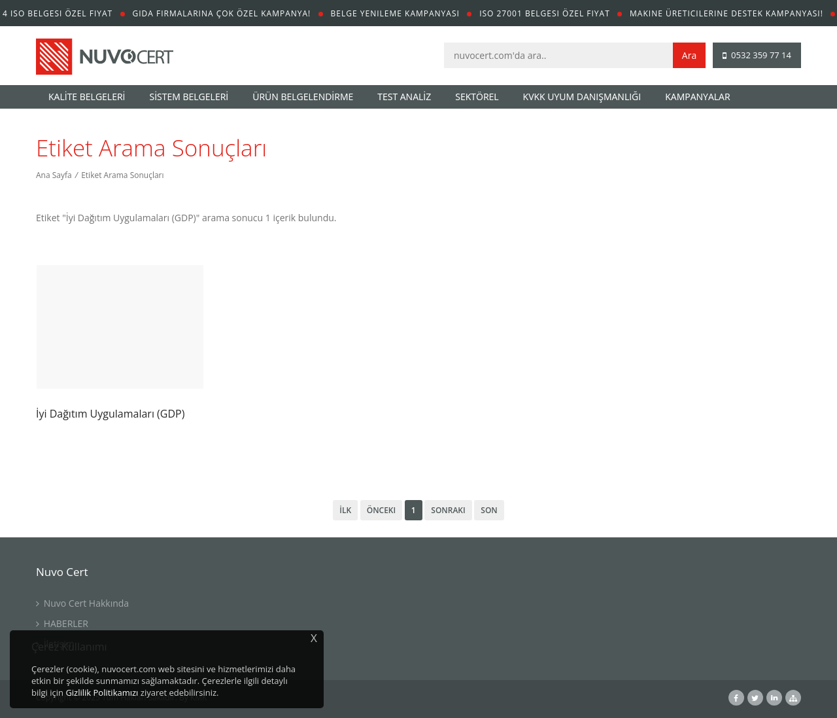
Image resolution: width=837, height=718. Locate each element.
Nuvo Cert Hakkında (82, 603)
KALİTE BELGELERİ (87, 96)
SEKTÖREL (476, 96)
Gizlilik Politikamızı (101, 692)
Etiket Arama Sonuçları (122, 175)
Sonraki (448, 510)
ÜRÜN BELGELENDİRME (302, 96)
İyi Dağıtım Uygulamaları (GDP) (110, 413)
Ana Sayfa (54, 175)
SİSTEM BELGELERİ (189, 96)
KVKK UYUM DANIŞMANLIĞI (582, 96)
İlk (345, 510)
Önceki (381, 510)
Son (489, 510)
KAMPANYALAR (697, 96)
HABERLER (62, 623)
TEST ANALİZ (404, 96)
